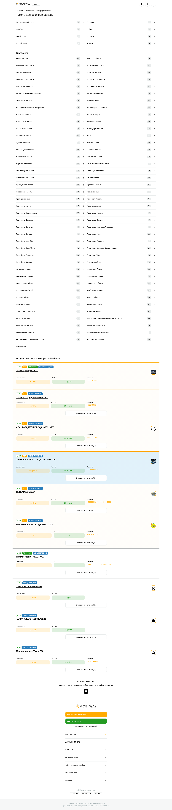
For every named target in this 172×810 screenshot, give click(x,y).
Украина (98, 794)
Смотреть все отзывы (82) (86, 670)
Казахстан (86, 794)
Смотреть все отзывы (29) (86, 478)
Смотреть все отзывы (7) (86, 413)
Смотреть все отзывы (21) (86, 605)
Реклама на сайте (74, 721)
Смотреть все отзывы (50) (86, 446)
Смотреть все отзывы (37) (86, 543)
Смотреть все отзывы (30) (86, 572)
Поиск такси (30, 11)
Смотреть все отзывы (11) (86, 510)
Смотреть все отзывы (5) (86, 637)
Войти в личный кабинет (86, 714)
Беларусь (74, 794)
